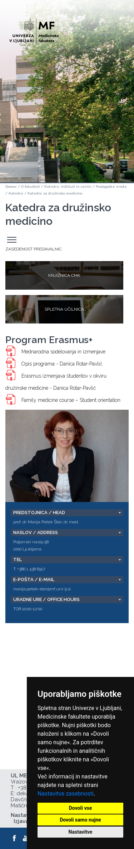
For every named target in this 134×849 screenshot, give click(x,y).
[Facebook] (15, 838)
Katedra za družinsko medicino (55, 193)
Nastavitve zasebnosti (66, 793)
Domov (10, 186)
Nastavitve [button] (81, 832)
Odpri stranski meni (13, 240)
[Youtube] (26, 838)
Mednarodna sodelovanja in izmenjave (63, 351)
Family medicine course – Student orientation (70, 400)
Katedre (16, 193)
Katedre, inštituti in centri (67, 186)
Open (113, 35)
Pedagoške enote (111, 186)
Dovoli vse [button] (80, 808)
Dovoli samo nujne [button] (80, 820)
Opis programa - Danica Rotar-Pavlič (62, 364)
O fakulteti (30, 186)
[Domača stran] (34, 29)
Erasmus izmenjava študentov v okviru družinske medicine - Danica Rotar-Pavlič (55, 382)
